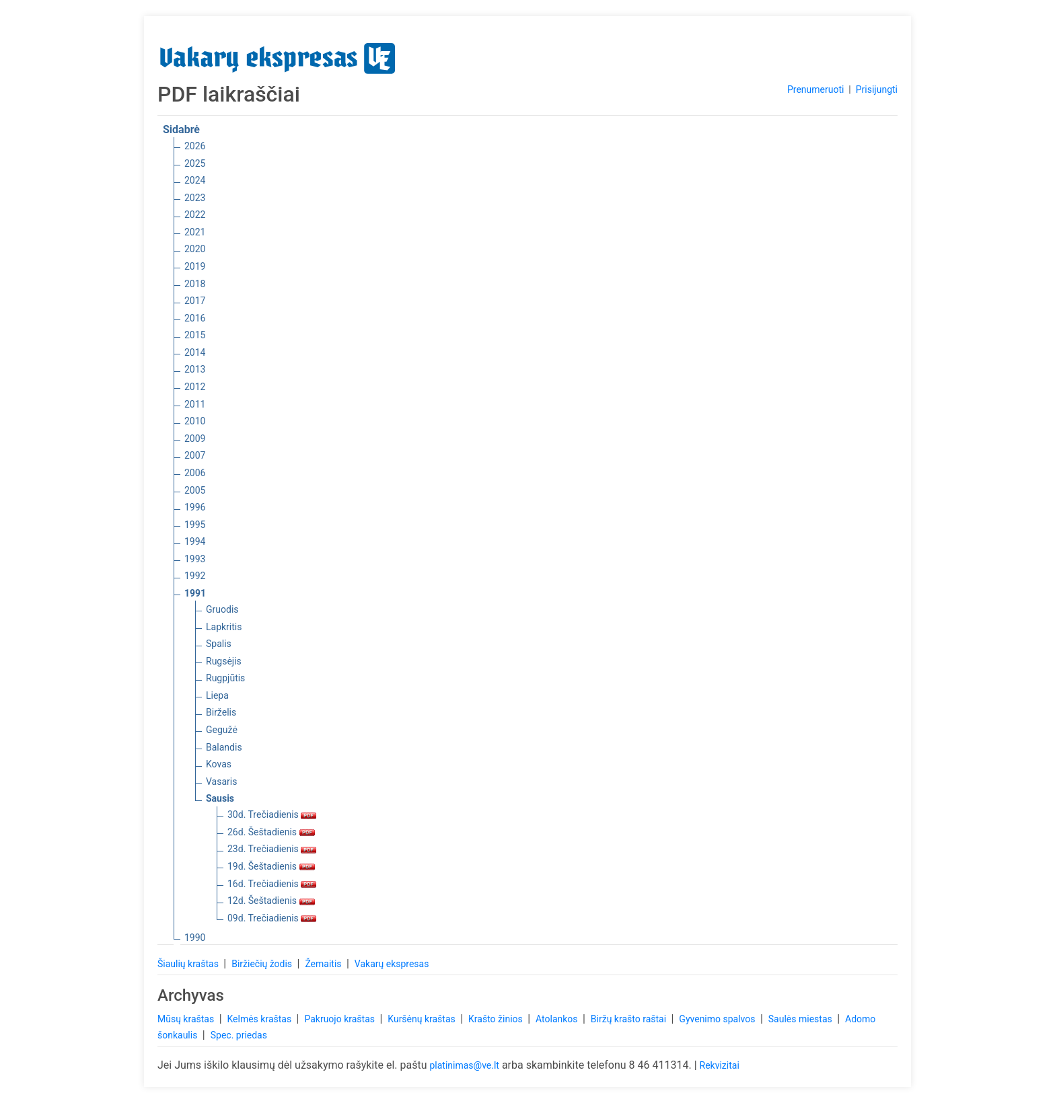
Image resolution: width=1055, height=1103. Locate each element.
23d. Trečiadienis (271, 848)
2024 (194, 180)
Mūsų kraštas (187, 1019)
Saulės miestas (801, 1019)
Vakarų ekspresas (392, 963)
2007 (194, 455)
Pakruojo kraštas (340, 1019)
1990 (194, 937)
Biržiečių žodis (262, 963)
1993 (194, 559)
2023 (194, 197)
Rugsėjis (224, 661)
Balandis (224, 747)
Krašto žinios (496, 1019)
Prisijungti (877, 89)
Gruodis (222, 609)
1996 (194, 507)
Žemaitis (324, 963)
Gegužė (222, 729)
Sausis (220, 798)
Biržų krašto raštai (630, 1019)
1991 (195, 593)
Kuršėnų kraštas (423, 1019)
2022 (194, 214)
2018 (194, 283)
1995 (194, 524)
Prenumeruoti (815, 89)
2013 (194, 369)
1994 (194, 541)
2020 (194, 248)
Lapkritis (224, 626)
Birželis (221, 712)
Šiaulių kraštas (189, 963)
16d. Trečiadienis (271, 883)
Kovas (218, 764)
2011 (194, 404)
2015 (194, 335)
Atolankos (558, 1019)
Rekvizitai (719, 1065)
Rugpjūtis (225, 678)
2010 (194, 421)
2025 (194, 163)
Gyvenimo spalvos (718, 1019)
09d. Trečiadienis (271, 918)
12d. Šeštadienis (271, 900)
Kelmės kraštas (260, 1019)
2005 (194, 490)
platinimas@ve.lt (464, 1065)
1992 (194, 575)
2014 (194, 352)
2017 (194, 300)
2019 (194, 266)
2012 (194, 386)
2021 (194, 232)
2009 (194, 438)
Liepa (217, 695)
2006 (194, 472)
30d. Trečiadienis (271, 814)
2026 (194, 146)
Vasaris (221, 781)
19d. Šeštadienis (271, 866)
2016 (194, 318)
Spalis (218, 643)
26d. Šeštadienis (271, 832)
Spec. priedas (239, 1035)
